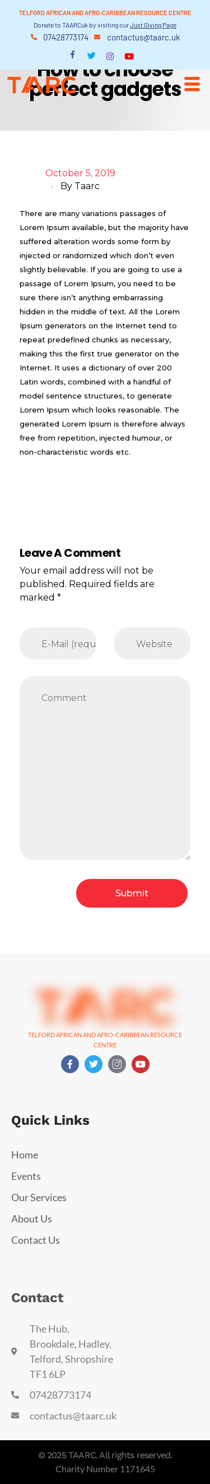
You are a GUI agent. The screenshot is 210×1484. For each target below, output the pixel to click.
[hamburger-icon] (191, 84)
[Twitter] (91, 56)
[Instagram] (110, 56)
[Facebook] (72, 56)
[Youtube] (129, 56)
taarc (87, 186)
